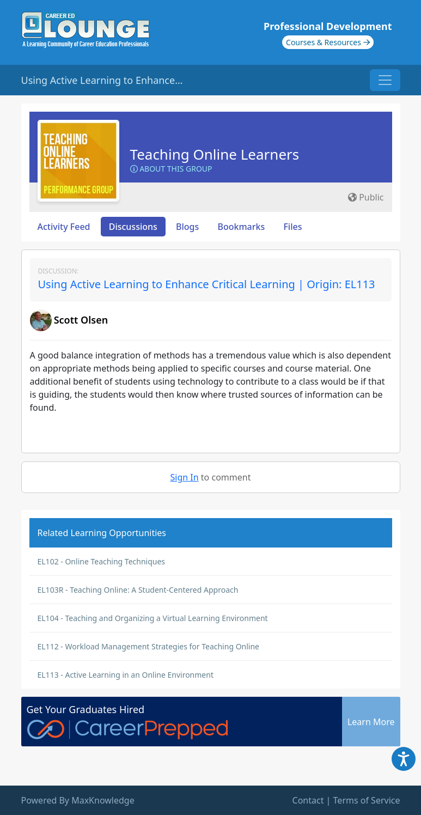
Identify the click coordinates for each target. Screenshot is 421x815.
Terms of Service (366, 800)
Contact (308, 800)
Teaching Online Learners (215, 154)
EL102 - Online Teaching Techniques (102, 561)
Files (292, 227)
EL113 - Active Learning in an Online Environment (125, 675)
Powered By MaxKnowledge (78, 800)
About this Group (171, 168)
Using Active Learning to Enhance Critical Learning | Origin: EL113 (206, 284)
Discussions (133, 227)
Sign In (184, 477)
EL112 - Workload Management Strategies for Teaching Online (149, 646)
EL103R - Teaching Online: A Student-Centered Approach (138, 590)
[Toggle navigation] (385, 80)
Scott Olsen (81, 319)
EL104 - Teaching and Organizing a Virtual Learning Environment (153, 618)
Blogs (187, 227)
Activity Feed (64, 227)
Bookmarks (241, 227)
